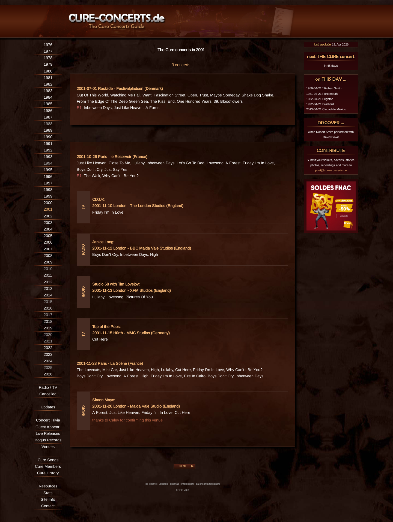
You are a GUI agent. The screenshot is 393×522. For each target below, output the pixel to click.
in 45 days (331, 65)
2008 (48, 255)
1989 (48, 130)
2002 (48, 216)
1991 (48, 143)
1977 (48, 51)
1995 (48, 170)
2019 (48, 328)
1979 (48, 64)
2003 (48, 222)
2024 (48, 361)
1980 (48, 71)
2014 (48, 295)
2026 (48, 374)
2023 (48, 354)
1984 (48, 97)
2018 (48, 321)
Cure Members (48, 466)
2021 (48, 341)
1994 (48, 163)
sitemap (174, 483)
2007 (48, 249)
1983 (48, 91)
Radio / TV (48, 387)
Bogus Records (48, 440)
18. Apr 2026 (331, 44)
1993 (48, 156)
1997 (48, 183)
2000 (48, 203)
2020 (48, 334)
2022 (48, 347)
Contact (48, 506)
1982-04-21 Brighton (319, 99)
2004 (48, 229)
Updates (48, 407)
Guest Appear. (47, 427)
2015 (48, 301)
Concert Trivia (48, 420)
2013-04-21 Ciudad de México (326, 109)
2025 (48, 367)
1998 (48, 189)
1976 (48, 45)
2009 (48, 262)
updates (163, 483)
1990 (48, 137)
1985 (48, 104)
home (153, 483)
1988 (48, 124)
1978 (48, 58)
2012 (48, 282)
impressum (187, 483)
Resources (48, 486)
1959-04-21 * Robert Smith (323, 88)
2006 (48, 242)
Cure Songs (48, 460)
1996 (48, 176)
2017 (48, 314)
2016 (48, 308)
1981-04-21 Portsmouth (322, 93)
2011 (48, 275)
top (146, 483)
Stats (47, 493)
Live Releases (48, 433)
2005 (48, 235)
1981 (48, 77)
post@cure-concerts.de (331, 170)
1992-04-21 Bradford (320, 104)
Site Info (48, 499)
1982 (48, 84)
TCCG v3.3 (182, 489)
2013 (48, 288)
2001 (48, 209)
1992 (48, 150)
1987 (48, 117)
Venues (48, 446)
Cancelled (47, 394)
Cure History (48, 473)
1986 (48, 110)
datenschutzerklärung (208, 483)
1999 (48, 196)
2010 (48, 268)
